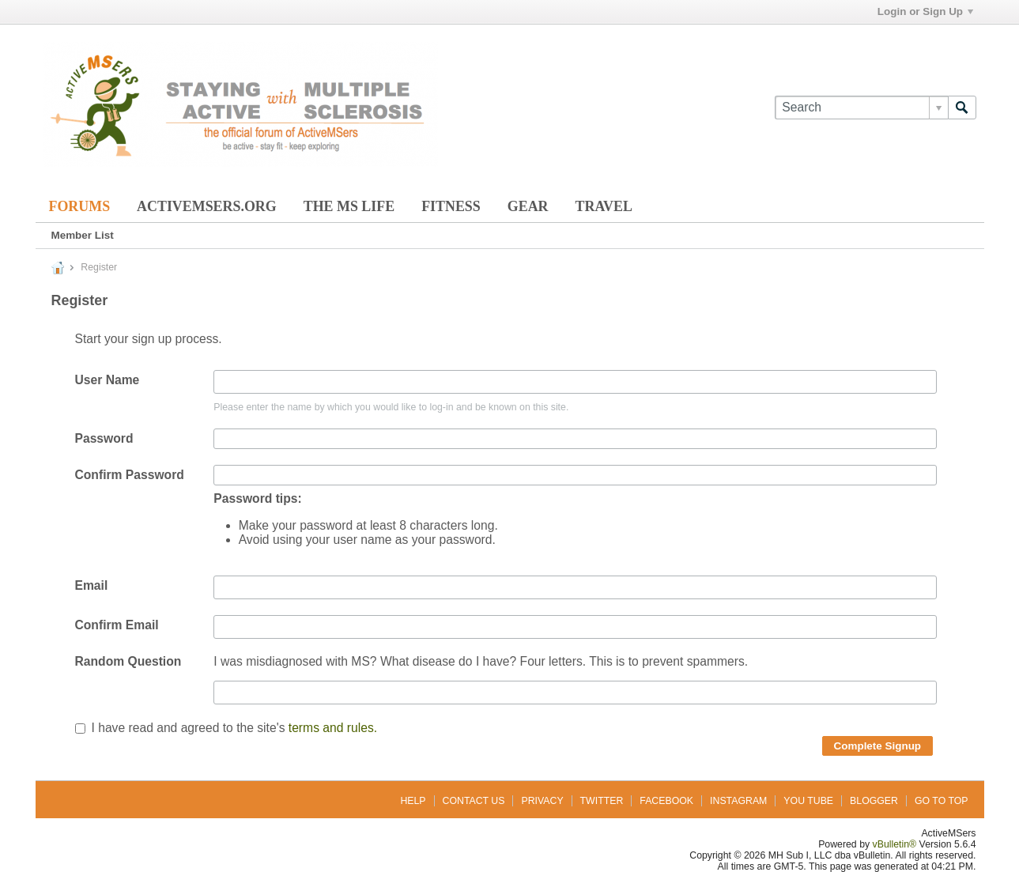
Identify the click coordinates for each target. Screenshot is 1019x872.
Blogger (874, 800)
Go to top (941, 800)
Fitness (451, 206)
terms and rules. (333, 727)
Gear (528, 206)
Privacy (542, 800)
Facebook (666, 800)
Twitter (602, 800)
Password (104, 438)
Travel (604, 206)
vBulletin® (895, 844)
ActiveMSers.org (207, 206)
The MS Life (349, 206)
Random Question (128, 661)
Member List (82, 235)
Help (412, 800)
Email (91, 585)
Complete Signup (878, 746)
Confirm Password (129, 474)
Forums (80, 206)
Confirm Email (117, 625)
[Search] (861, 107)
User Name (107, 380)
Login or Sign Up (925, 11)
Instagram (738, 800)
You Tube (808, 800)
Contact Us (474, 800)
